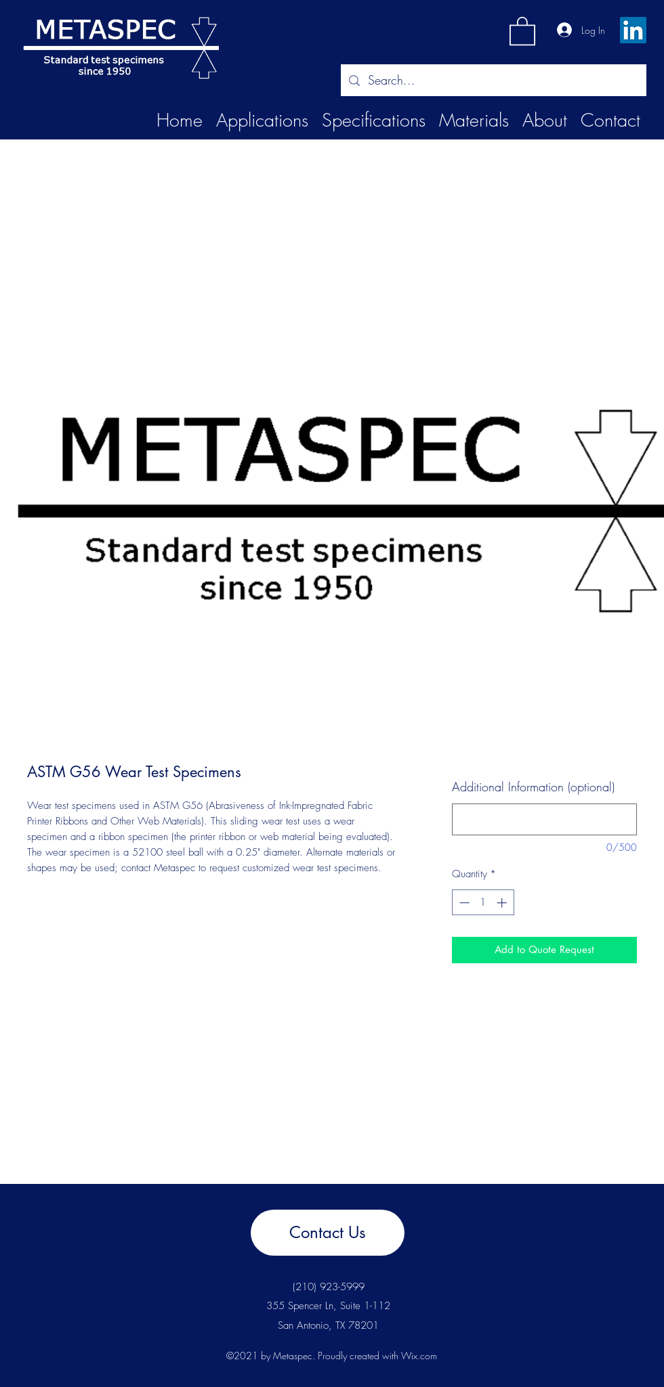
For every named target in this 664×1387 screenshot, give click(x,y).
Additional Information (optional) (533, 786)
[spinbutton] (483, 902)
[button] (522, 30)
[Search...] (493, 80)
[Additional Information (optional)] (544, 819)
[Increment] (503, 902)
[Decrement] (463, 902)
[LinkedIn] (633, 30)
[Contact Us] (327, 1233)
